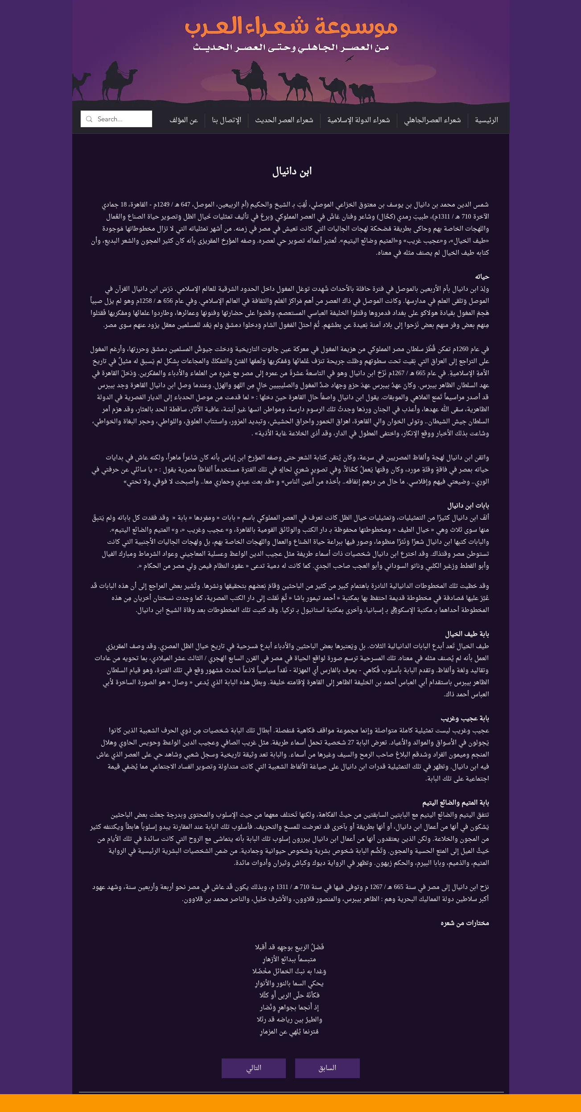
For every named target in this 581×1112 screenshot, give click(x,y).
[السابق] (327, 1068)
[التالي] (254, 1068)
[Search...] (115, 119)
